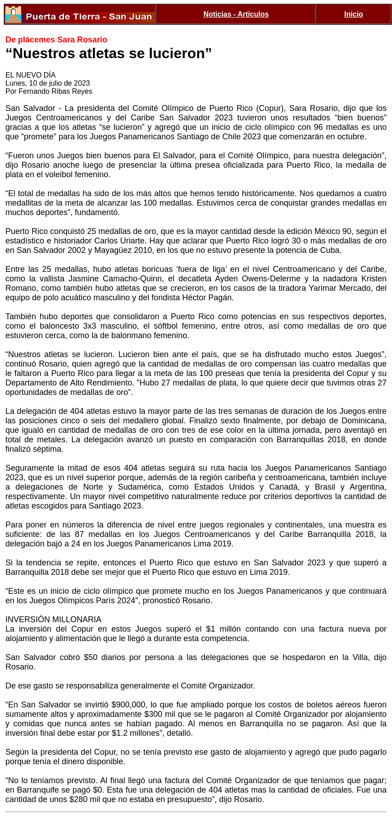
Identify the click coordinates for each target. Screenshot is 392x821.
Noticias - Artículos (236, 14)
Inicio (353, 14)
